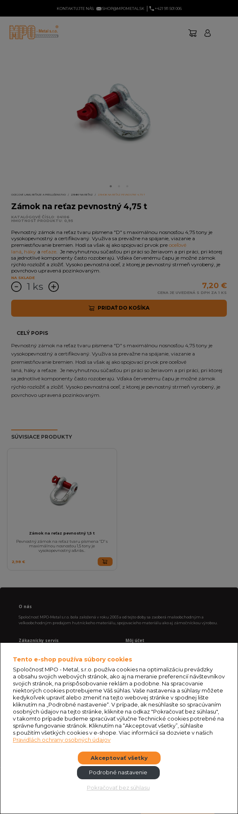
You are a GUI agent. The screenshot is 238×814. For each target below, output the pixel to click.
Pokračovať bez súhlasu (118, 787)
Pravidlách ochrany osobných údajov (62, 739)
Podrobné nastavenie (118, 772)
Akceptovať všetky (119, 757)
